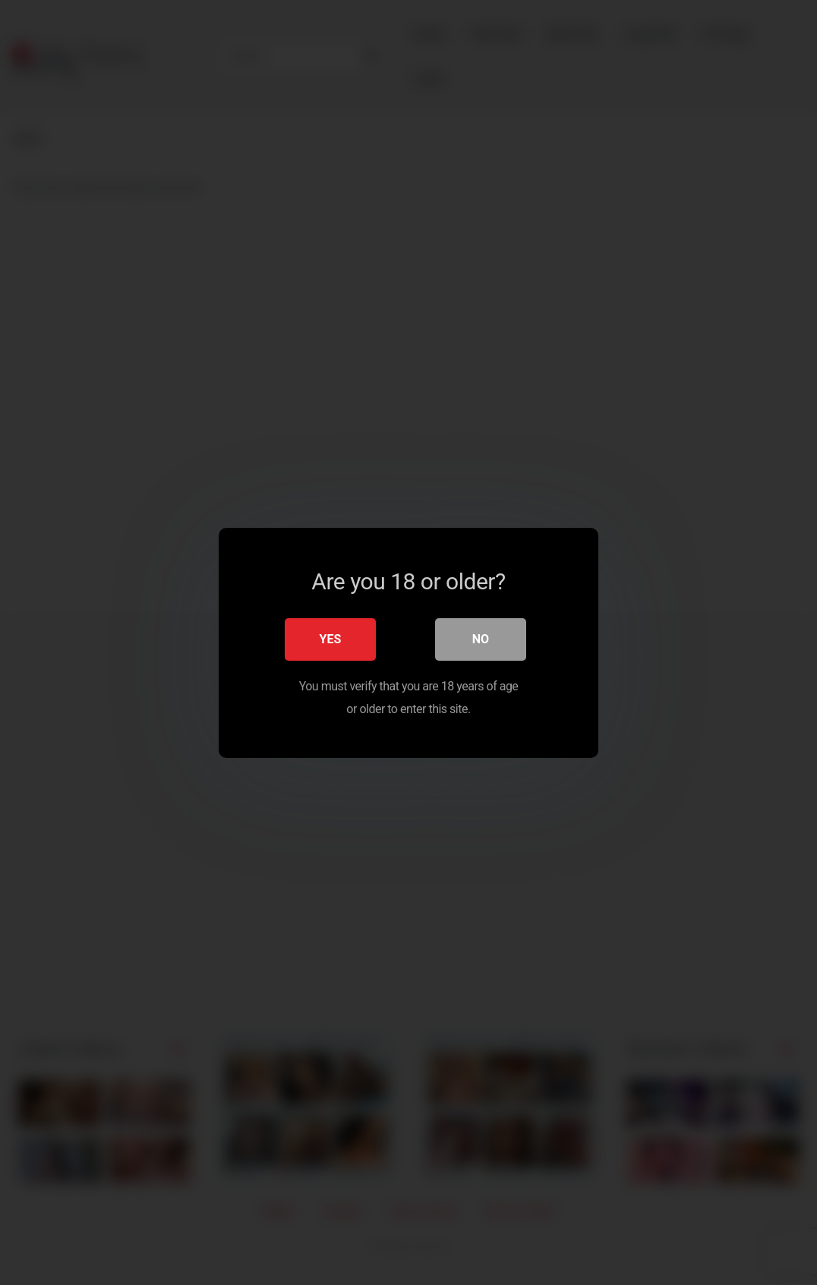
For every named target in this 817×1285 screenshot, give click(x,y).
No (480, 638)
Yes (331, 638)
